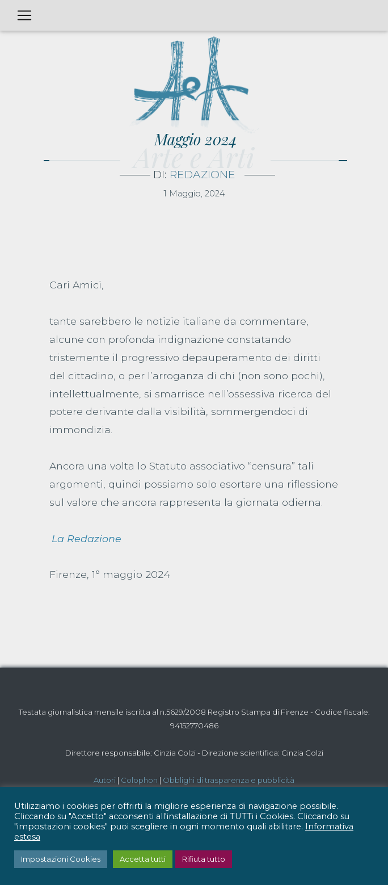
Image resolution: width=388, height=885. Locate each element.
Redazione (202, 174)
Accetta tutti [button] (143, 858)
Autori (105, 780)
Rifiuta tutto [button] (203, 858)
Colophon (139, 780)
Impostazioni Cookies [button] (60, 858)
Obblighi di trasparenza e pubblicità (228, 780)
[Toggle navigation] (24, 15)
